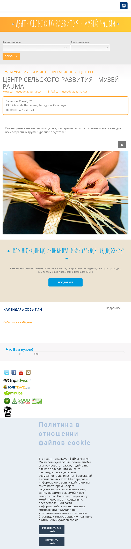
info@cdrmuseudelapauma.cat (67, 91)
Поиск (9, 56)
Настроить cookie (51, 541)
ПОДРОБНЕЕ (65, 282)
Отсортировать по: (80, 42)
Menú (124, 6)
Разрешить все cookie (51, 529)
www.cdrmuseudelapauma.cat (22, 91)
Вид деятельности (12, 42)
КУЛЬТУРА (12, 72)
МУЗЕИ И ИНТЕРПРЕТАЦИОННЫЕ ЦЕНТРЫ (58, 72)
